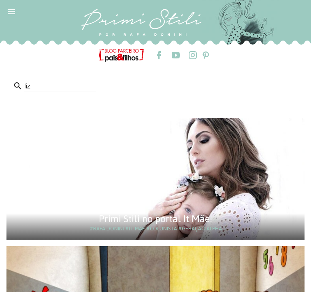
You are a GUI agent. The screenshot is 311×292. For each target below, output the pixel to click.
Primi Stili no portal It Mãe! (155, 218)
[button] (11, 11)
